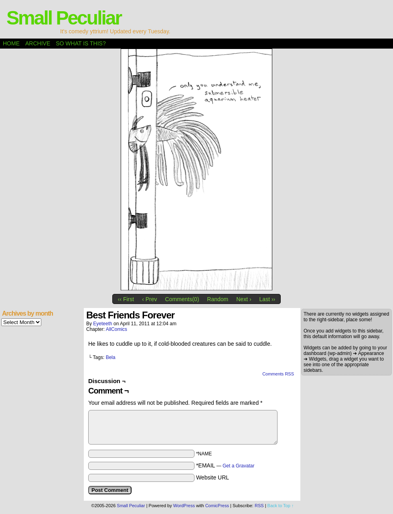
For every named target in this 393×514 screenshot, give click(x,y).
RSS (259, 505)
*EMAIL (225, 465)
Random (217, 299)
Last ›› (267, 299)
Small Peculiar (63, 18)
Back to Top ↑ (280, 505)
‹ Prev (149, 299)
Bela (110, 357)
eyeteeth (102, 323)
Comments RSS (278, 373)
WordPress (184, 505)
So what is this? (80, 43)
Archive (37, 43)
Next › (243, 299)
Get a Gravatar (238, 466)
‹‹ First (126, 299)
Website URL (212, 477)
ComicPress (217, 505)
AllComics (116, 329)
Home (11, 43)
